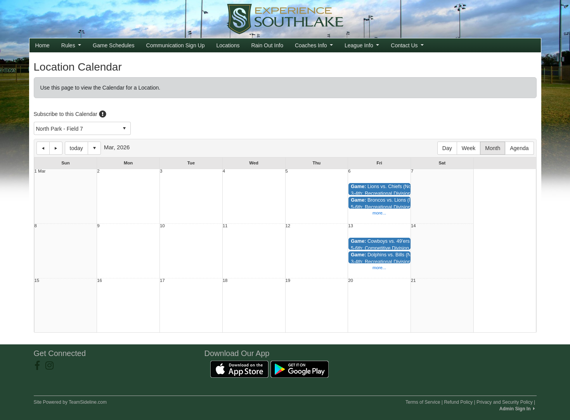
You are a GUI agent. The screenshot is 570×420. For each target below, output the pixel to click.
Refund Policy (458, 402)
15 (37, 280)
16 (99, 280)
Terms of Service (422, 402)
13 (350, 226)
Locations (227, 45)
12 (288, 226)
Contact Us (407, 45)
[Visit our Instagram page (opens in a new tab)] (52, 366)
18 (225, 280)
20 (350, 280)
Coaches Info (314, 45)
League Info (362, 45)
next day (55, 148)
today (76, 148)
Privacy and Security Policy (504, 402)
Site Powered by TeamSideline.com (70, 402)
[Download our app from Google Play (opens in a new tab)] (299, 369)
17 (162, 280)
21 (413, 280)
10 (162, 226)
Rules (71, 45)
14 (413, 226)
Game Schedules (113, 45)
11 (225, 226)
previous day (43, 148)
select (124, 128)
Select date (94, 148)
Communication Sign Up (175, 45)
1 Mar (40, 171)
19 (288, 280)
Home (42, 45)
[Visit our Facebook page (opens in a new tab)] (40, 366)
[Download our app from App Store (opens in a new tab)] (239, 369)
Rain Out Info (267, 45)
